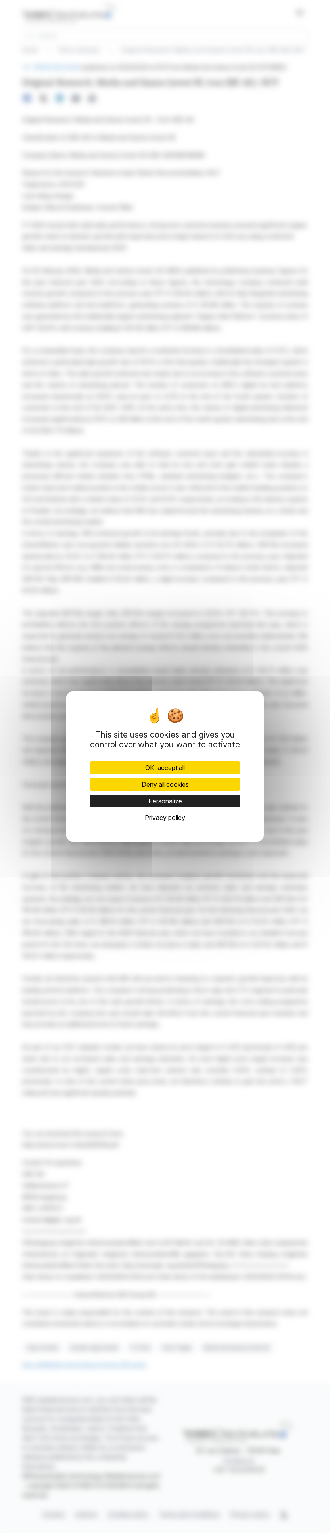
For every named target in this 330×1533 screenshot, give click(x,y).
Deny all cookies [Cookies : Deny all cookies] (165, 784)
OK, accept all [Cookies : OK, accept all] (165, 768)
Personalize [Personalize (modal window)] (165, 801)
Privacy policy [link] (165, 818)
